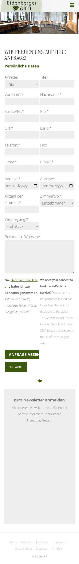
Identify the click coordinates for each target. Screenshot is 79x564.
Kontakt (26, 542)
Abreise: (48, 178)
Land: (46, 128)
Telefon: (12, 145)
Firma (10, 161)
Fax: (43, 145)
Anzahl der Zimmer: (14, 199)
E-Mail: (47, 161)
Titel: (44, 77)
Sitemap (41, 549)
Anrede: (11, 77)
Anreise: (12, 178)
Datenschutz (23, 549)
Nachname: (51, 94)
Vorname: (14, 94)
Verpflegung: (16, 219)
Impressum (60, 542)
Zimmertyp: (51, 196)
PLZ (44, 111)
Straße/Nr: (14, 111)
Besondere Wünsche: (23, 236)
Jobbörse (42, 542)
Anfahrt (16, 367)
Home (13, 542)
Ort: (9, 128)
